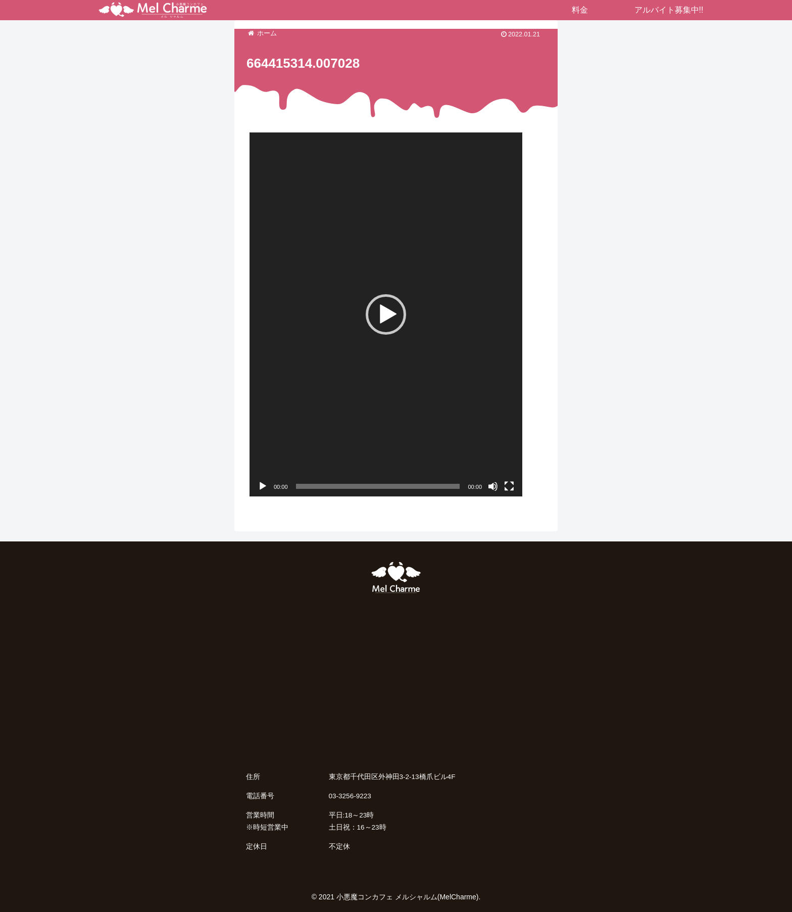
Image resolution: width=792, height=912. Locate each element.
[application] (386, 314)
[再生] (263, 486)
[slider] (378, 486)
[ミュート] (493, 486)
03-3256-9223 (350, 796)
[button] (386, 314)
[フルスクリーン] (509, 486)
